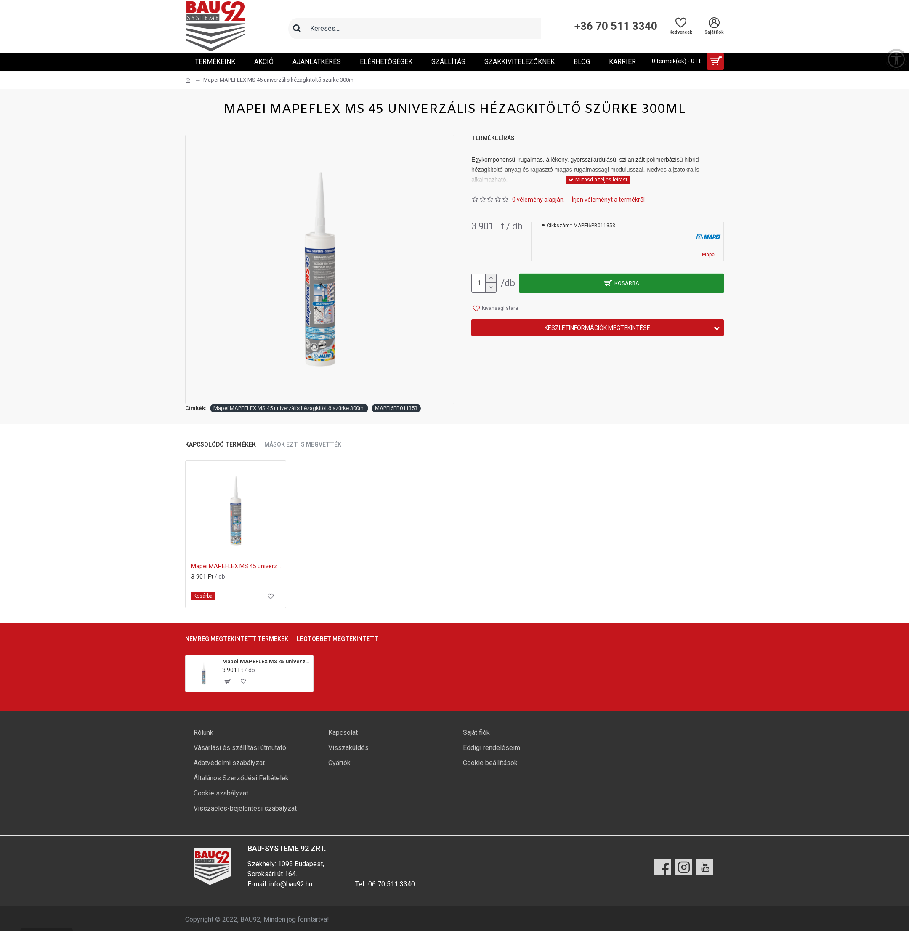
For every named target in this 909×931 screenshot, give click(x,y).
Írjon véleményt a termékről (608, 199)
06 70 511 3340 (391, 884)
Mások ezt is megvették (302, 444)
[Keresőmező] (423, 28)
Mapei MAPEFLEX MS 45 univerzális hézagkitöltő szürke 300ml (289, 408)
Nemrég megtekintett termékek (236, 639)
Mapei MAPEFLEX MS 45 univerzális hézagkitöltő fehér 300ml (237, 566)
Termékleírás (493, 138)
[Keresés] (296, 28)
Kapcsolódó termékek (220, 444)
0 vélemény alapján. (538, 199)
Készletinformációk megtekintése (597, 328)
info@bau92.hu (290, 884)
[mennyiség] (484, 283)
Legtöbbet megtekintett (337, 639)
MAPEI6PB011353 (396, 408)
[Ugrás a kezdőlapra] (188, 80)
